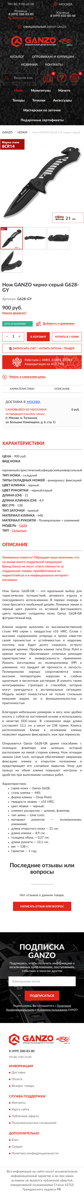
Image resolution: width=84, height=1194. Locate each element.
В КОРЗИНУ (38, 336)
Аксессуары (62, 100)
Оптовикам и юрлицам (53, 56)
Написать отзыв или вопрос (42, 906)
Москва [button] (33, 402)
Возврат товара (23, 1086)
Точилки (38, 100)
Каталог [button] (17, 56)
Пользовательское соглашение (34, 1123)
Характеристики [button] (22, 388)
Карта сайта (20, 1109)
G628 (23, 525)
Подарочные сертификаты (42, 120)
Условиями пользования (52, 1009)
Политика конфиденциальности (35, 1153)
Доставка (18, 1072)
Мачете (64, 90)
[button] (21, 17)
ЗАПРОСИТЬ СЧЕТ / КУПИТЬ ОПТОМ (42, 348)
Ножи (18, 90)
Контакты (54, 64)
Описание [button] (62, 388)
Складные (19, 530)
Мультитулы (41, 90)
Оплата (17, 1079)
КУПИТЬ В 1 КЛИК (67, 336)
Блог (15, 1140)
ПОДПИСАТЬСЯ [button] (42, 995)
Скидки (17, 1146)
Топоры (19, 100)
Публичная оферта (25, 1116)
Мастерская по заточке (42, 110)
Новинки (29, 64)
